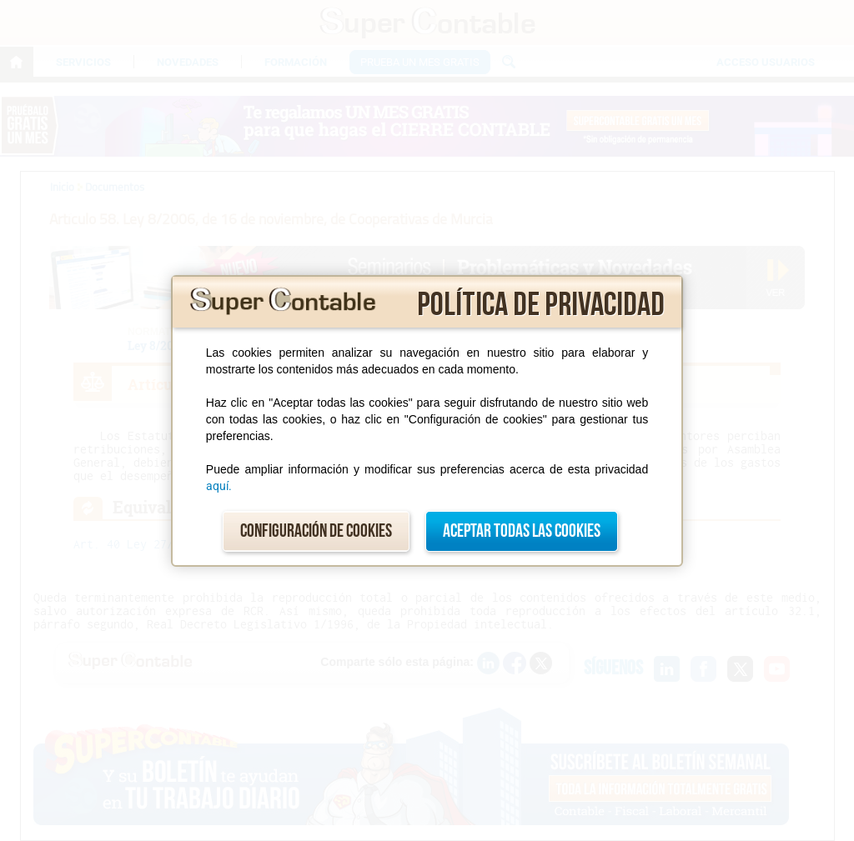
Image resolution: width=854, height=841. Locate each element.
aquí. (219, 486)
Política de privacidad (541, 305)
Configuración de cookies (316, 531)
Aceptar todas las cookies (521, 531)
